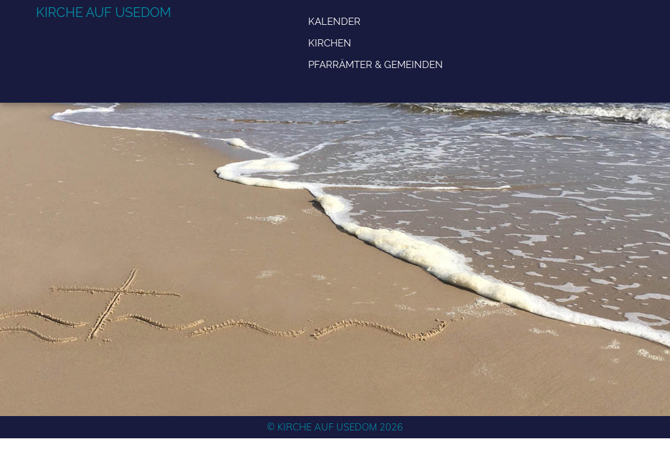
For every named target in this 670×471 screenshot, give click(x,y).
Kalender (334, 21)
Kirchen (329, 42)
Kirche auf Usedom (103, 12)
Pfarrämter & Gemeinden (375, 64)
